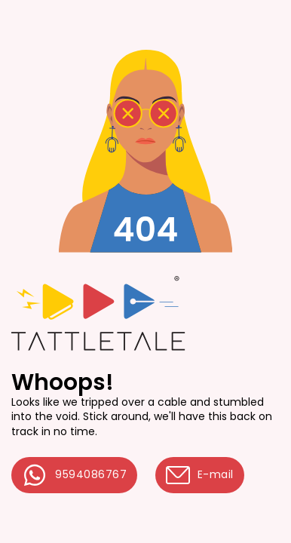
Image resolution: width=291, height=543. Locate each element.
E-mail (200, 475)
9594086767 (74, 475)
